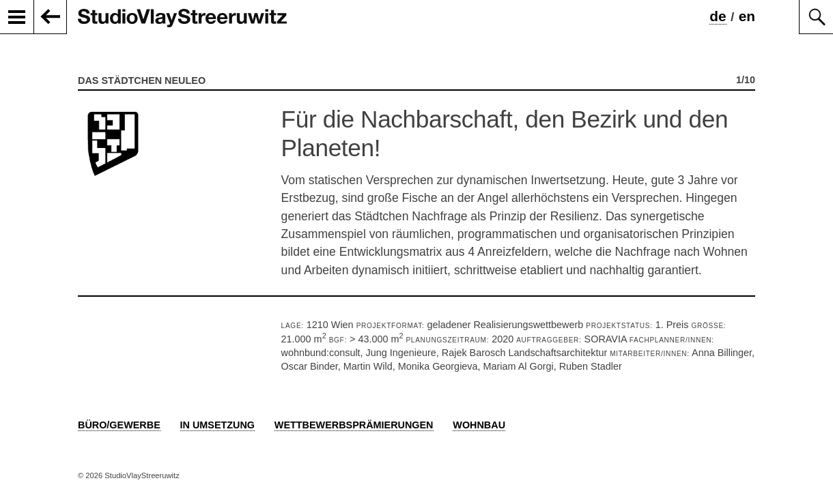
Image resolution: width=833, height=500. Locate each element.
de (717, 16)
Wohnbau (479, 425)
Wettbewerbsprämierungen (354, 425)
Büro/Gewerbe (119, 425)
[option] (416, 194)
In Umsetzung (217, 425)
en (747, 16)
